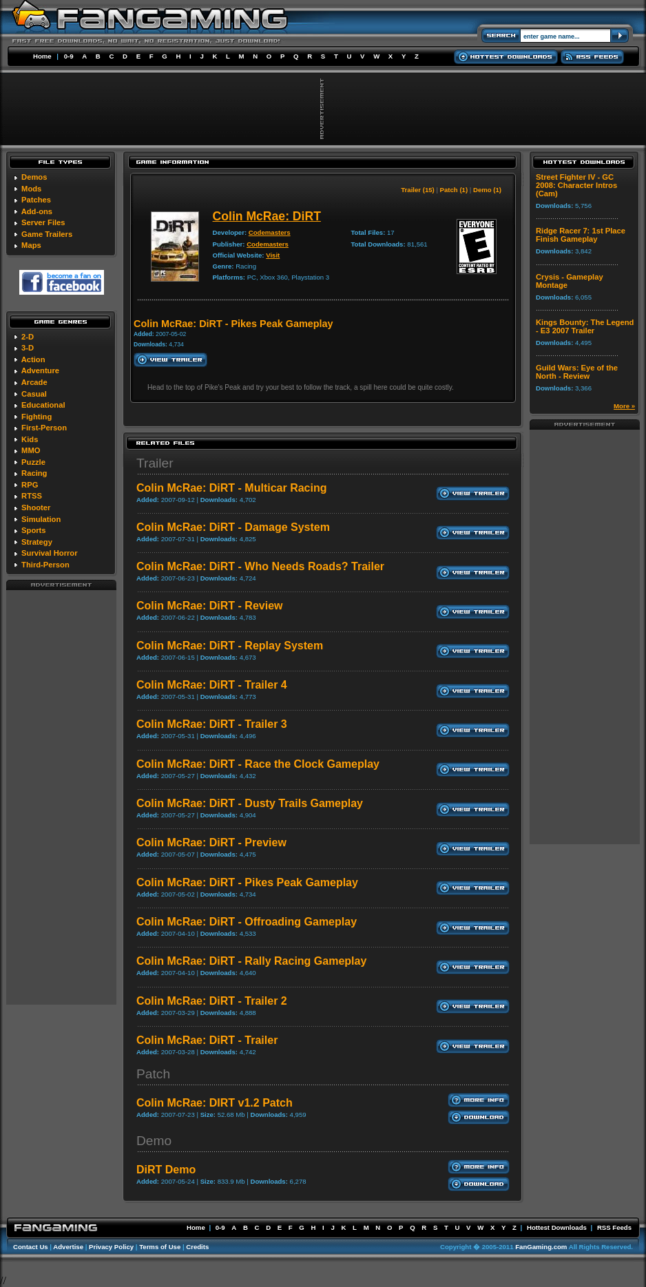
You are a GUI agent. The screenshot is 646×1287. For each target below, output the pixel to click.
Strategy (36, 542)
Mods (31, 189)
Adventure (40, 370)
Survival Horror (49, 553)
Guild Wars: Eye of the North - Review (577, 372)
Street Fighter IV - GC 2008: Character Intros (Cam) (576, 185)
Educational (43, 405)
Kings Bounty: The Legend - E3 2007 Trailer (585, 326)
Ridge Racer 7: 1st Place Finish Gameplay (580, 235)
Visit (273, 255)
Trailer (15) (418, 189)
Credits (197, 1247)
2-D (27, 337)
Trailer (155, 463)
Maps (31, 245)
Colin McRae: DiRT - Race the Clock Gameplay (257, 764)
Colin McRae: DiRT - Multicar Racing (231, 488)
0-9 (69, 56)
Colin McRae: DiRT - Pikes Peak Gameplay (247, 882)
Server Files (43, 222)
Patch (153, 1074)
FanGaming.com (541, 1247)
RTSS (31, 496)
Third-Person (45, 565)
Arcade (34, 382)
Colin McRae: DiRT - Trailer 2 (211, 1001)
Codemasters (270, 232)
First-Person (44, 427)
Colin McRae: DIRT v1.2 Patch (214, 1103)
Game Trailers (46, 234)
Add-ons (36, 211)
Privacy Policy (111, 1247)
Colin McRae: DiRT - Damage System (233, 527)
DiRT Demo (166, 1169)
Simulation (41, 519)
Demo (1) (487, 189)
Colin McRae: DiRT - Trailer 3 (211, 724)
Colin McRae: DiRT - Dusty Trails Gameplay (249, 803)
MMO (30, 450)
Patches (36, 200)
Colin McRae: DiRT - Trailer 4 (211, 685)
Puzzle (33, 462)
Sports (33, 530)
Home (42, 56)
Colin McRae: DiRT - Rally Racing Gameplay (251, 961)
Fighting (36, 416)
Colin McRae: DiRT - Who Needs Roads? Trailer (260, 566)
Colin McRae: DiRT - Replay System (229, 645)
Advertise (68, 1247)
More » (624, 406)
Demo (153, 1140)
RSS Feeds (614, 1227)
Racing (34, 473)
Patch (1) (454, 189)
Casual (34, 394)
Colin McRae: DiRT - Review (209, 605)
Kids (29, 439)
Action (33, 359)
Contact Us (30, 1247)
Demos (34, 177)
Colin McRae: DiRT (267, 216)
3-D (27, 348)
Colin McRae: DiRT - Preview (211, 842)
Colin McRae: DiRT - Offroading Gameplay (246, 922)
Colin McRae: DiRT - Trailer (207, 1040)
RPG (29, 485)
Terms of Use (159, 1247)
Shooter (35, 507)
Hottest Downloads (557, 1227)
